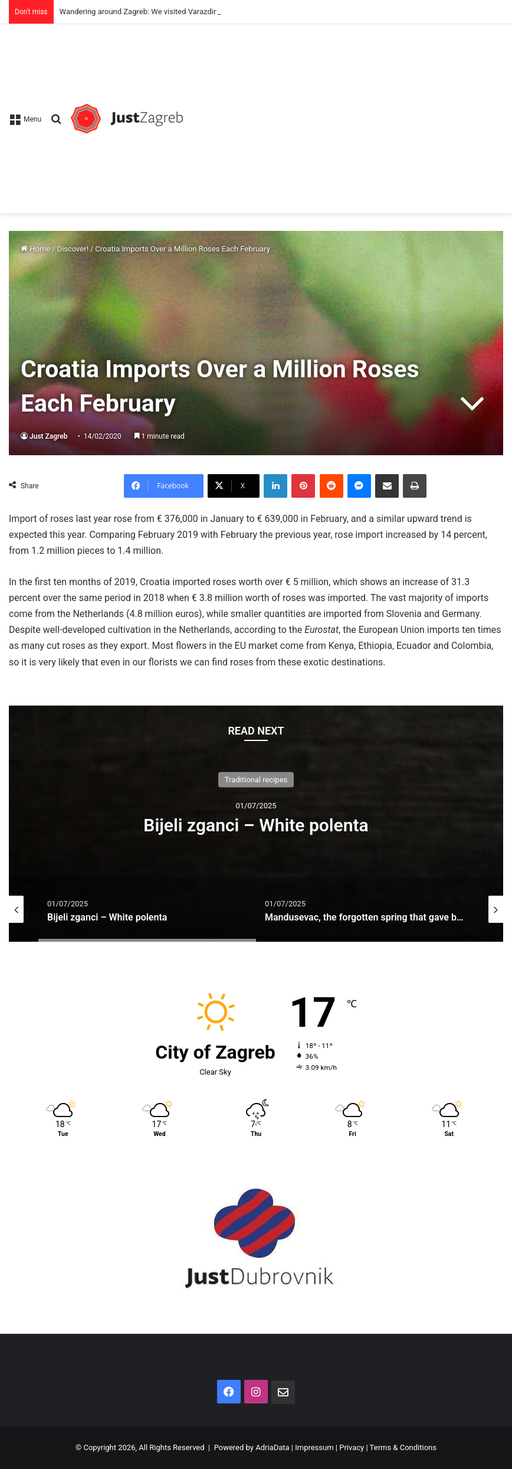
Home (35, 248)
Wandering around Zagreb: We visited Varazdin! (140, 11)
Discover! (72, 248)
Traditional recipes (256, 779)
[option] (256, 824)
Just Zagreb (48, 436)
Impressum (314, 1447)
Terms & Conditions (403, 1447)
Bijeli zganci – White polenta (255, 825)
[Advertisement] (343, 112)
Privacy (351, 1447)
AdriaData (272, 1447)
